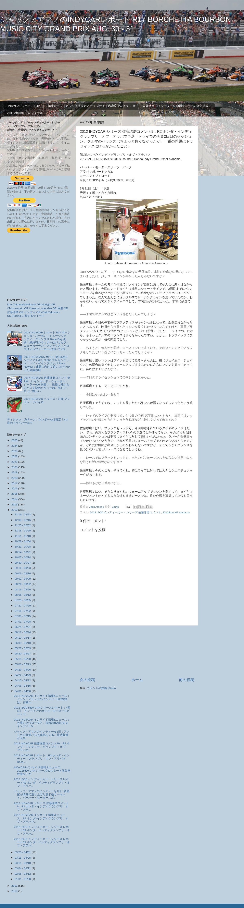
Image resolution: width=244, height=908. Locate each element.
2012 (14, 509)
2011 (14, 885)
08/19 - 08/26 (23, 589)
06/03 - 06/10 (23, 643)
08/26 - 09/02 (23, 584)
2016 (14, 488)
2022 (14, 456)
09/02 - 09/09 (23, 578)
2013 (14, 504)
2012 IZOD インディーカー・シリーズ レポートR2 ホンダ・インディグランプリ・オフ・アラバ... (42, 782)
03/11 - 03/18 (23, 862)
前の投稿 (186, 680)
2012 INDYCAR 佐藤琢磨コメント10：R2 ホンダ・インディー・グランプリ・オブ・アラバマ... (42, 746)
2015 (14, 493)
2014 (14, 499)
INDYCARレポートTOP (24, 106)
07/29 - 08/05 (23, 600)
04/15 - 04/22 (23, 680)
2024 (14, 445)
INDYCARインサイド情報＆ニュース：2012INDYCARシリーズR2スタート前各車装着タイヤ (42, 770)
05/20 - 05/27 (23, 653)
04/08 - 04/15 (23, 685)
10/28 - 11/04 (23, 541)
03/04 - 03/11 (23, 868)
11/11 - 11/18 (23, 536)
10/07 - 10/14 (23, 557)
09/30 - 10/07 (23, 562)
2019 (14, 472)
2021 (14, 461)
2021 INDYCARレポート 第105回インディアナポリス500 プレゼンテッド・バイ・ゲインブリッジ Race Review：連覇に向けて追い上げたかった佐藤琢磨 (47, 363)
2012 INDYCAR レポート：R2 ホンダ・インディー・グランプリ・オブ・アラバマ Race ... (41, 758)
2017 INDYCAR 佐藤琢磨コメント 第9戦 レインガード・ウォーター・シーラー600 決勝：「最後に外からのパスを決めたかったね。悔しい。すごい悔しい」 (47, 384)
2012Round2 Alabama (176, 512)
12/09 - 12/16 (23, 520)
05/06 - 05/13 (23, 664)
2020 (14, 467)
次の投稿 (87, 680)
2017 (14, 483)
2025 (14, 440)
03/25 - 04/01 (23, 852)
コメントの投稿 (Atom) (101, 688)
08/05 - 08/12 (23, 594)
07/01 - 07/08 (23, 621)
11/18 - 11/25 (23, 530)
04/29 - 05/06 (23, 669)
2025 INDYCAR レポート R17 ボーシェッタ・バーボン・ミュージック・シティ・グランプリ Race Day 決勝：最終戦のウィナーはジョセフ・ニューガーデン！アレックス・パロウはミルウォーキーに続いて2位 (47, 341)
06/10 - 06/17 (23, 637)
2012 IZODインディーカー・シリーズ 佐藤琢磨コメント (125, 512)
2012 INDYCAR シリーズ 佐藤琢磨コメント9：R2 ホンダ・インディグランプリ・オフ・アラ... (41, 806)
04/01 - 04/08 (23, 691)
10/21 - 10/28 (23, 546)
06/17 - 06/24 (23, 632)
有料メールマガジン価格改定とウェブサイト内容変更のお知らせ (91, 106)
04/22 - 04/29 (23, 675)
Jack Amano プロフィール (25, 112)
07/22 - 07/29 (23, 605)
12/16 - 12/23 (23, 514)
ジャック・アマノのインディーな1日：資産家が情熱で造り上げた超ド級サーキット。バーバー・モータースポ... (42, 794)
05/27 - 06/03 (23, 648)
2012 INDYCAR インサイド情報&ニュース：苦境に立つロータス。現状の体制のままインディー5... (42, 723)
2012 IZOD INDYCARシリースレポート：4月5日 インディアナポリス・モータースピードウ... (42, 711)
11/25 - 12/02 (23, 525)
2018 (14, 477)
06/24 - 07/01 (23, 626)
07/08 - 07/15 (23, 616)
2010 (14, 891)
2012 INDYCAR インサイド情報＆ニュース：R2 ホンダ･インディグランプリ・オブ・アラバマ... (41, 818)
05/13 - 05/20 (23, 659)
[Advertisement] (137, 651)
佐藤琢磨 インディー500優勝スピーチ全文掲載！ (176, 106)
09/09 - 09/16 (23, 573)
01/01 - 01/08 (23, 879)
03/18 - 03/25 (23, 857)
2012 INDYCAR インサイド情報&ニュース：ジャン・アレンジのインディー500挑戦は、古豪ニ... (42, 699)
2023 (14, 451)
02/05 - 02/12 (23, 873)
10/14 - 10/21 (23, 552)
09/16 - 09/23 (23, 567)
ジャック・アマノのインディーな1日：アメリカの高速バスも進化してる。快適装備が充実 (42, 735)
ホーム (137, 680)
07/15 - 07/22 (23, 610)
